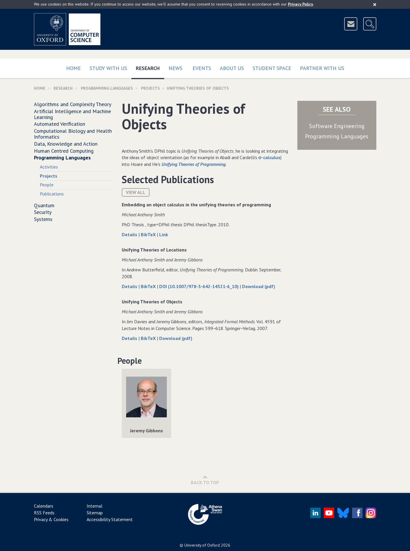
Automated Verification (59, 123)
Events (202, 68)
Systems (43, 219)
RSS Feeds (44, 513)
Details (130, 234)
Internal (94, 506)
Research (150, 67)
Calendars (43, 506)
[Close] (375, 4)
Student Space (272, 68)
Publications (52, 194)
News (175, 68)
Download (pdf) (258, 286)
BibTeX (149, 234)
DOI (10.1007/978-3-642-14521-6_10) (199, 286)
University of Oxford (202, 545)
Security (43, 212)
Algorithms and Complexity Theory (72, 104)
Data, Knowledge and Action (65, 143)
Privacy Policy (300, 4)
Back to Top (205, 480)
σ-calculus (269, 157)
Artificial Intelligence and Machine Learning (72, 114)
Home (73, 68)
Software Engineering (337, 126)
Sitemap (95, 513)
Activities (49, 167)
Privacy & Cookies (51, 519)
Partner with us (322, 68)
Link (163, 234)
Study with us (108, 68)
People (47, 185)
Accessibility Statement (110, 519)
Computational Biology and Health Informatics (73, 133)
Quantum (44, 205)
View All (135, 192)
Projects (150, 88)
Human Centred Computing (64, 150)
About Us (232, 68)
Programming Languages (107, 88)
